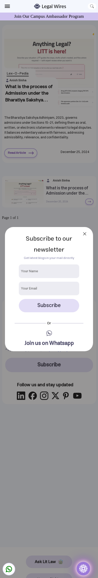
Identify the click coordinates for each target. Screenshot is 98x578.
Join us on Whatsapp (49, 343)
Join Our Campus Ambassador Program (49, 16)
